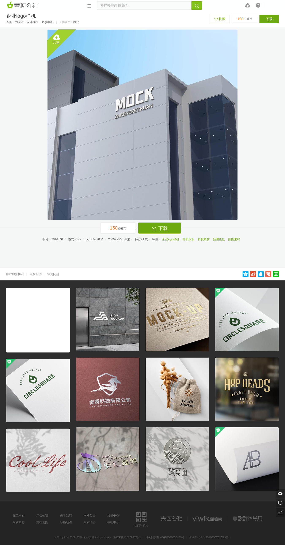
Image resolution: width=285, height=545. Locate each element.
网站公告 (89, 515)
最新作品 (89, 522)
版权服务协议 (15, 274)
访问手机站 (141, 518)
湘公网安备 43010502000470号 (165, 537)
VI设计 (19, 22)
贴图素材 (234, 239)
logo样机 (48, 22)
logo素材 (208, 518)
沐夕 (76, 22)
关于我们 (66, 515)
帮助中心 (113, 522)
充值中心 (18, 515)
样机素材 (204, 239)
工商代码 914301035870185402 (208, 537)
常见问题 (53, 274)
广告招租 (42, 515)
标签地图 (66, 522)
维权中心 (113, 515)
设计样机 (32, 22)
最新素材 (18, 522)
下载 (269, 19)
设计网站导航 (248, 518)
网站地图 (42, 522)
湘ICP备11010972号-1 (127, 537)
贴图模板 (219, 239)
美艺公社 (171, 518)
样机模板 (188, 239)
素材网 (23, 5)
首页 (9, 22)
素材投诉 (36, 274)
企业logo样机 (170, 239)
